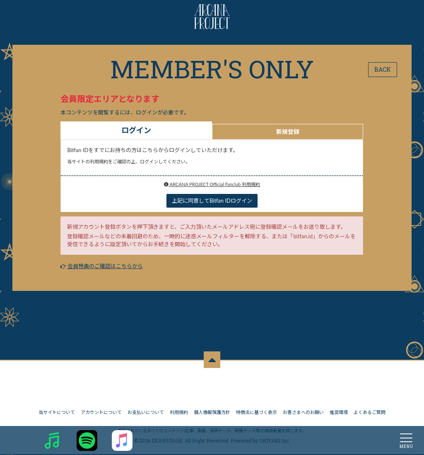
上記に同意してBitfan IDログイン (212, 200)
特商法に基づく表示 (256, 413)
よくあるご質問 (369, 413)
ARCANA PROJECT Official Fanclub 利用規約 (212, 184)
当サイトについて (57, 413)
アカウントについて (101, 413)
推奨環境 (339, 413)
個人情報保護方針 (212, 413)
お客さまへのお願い (303, 413)
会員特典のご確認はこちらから (105, 266)
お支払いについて (146, 413)
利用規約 (179, 413)
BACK (382, 69)
